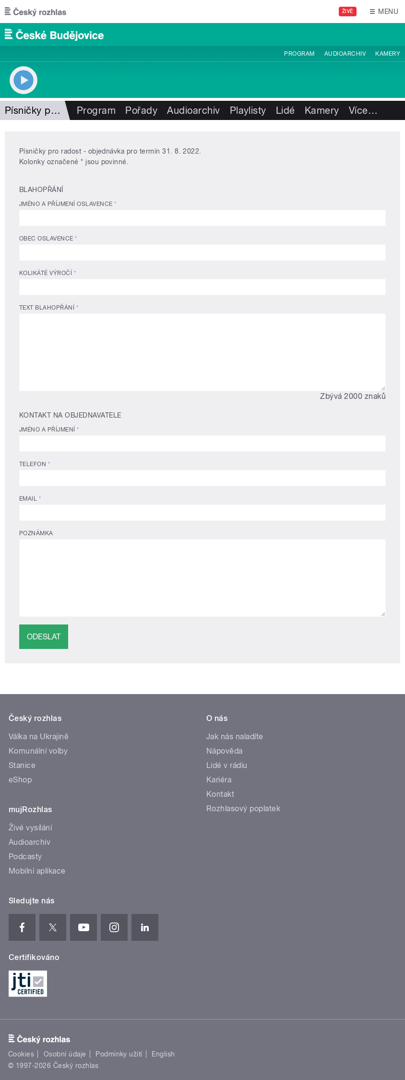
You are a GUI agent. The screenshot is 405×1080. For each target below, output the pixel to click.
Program (299, 53)
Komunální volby (38, 751)
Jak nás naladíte (234, 736)
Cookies (21, 1054)
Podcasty (25, 856)
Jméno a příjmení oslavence (67, 204)
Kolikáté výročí (47, 273)
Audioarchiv (345, 53)
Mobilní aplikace (37, 871)
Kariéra (218, 779)
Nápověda (224, 751)
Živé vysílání (30, 827)
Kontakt (220, 794)
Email (30, 498)
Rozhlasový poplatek (243, 808)
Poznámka (36, 533)
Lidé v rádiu (227, 765)
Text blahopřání (48, 307)
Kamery (387, 53)
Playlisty (248, 110)
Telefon (34, 464)
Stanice (22, 765)
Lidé (285, 110)
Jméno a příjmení (49, 429)
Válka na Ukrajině (39, 736)
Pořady (141, 110)
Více (363, 110)
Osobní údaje (65, 1054)
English (163, 1054)
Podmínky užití (119, 1054)
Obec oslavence (48, 238)
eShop (20, 779)
